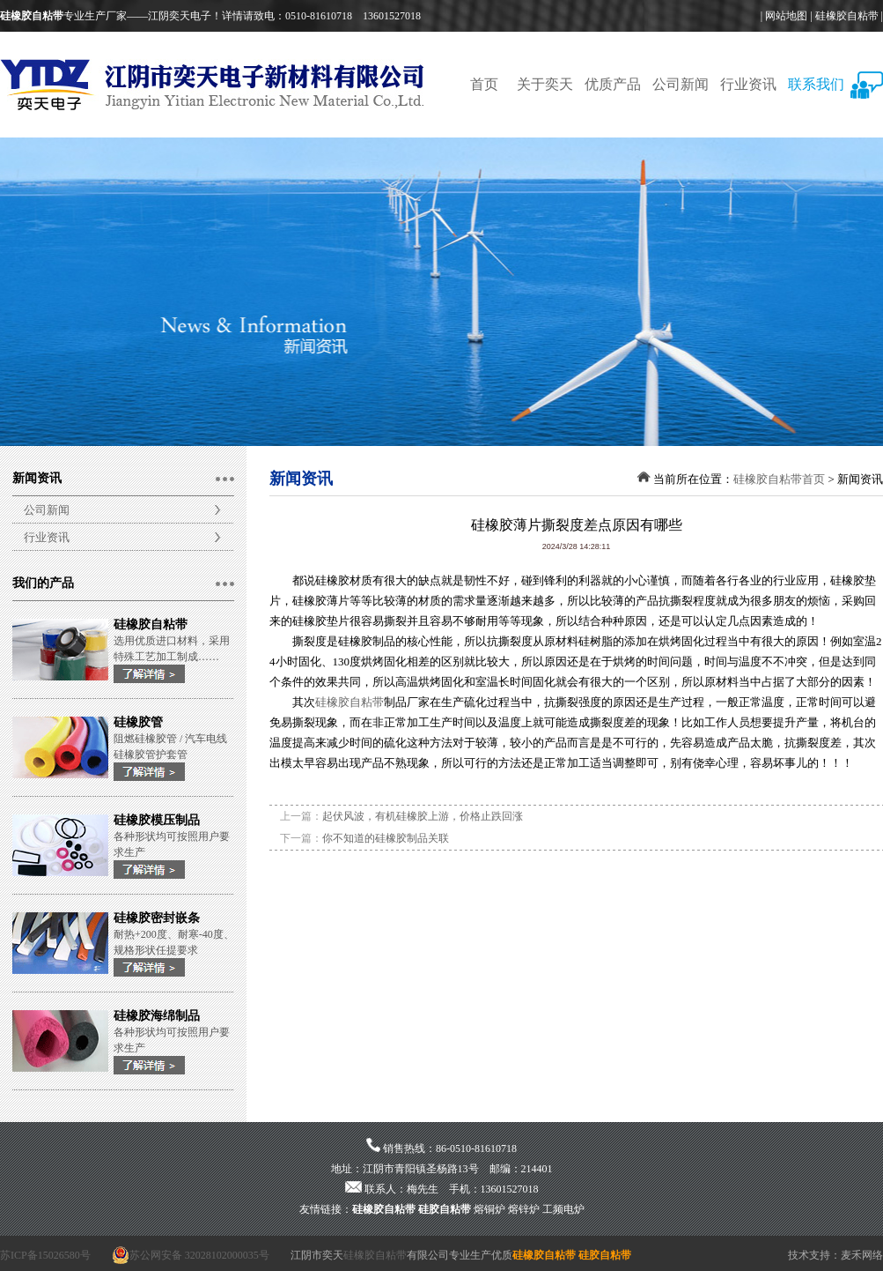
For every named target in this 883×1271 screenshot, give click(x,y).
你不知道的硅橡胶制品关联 (385, 838)
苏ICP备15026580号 (45, 1255)
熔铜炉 (489, 1209)
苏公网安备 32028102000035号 (190, 1255)
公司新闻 (680, 84)
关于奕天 (545, 84)
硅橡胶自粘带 (847, 16)
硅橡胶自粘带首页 (779, 479)
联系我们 (816, 84)
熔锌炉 (524, 1209)
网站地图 (786, 16)
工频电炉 (563, 1209)
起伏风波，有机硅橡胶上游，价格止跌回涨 (422, 816)
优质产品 (613, 84)
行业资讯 (748, 84)
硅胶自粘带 (444, 1209)
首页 (484, 84)
